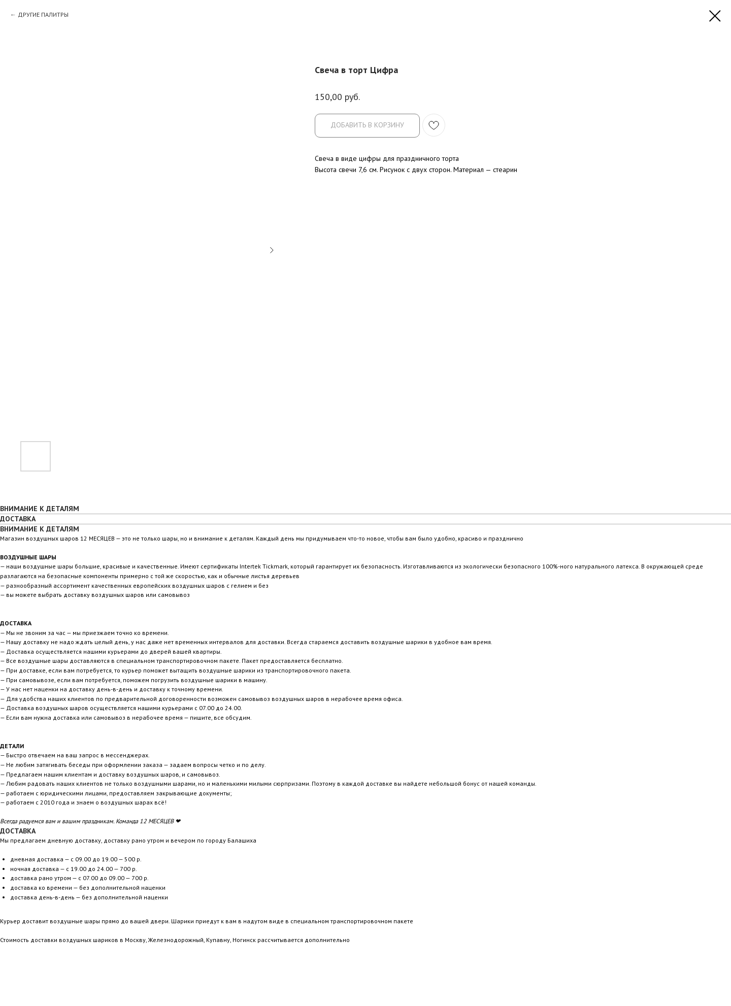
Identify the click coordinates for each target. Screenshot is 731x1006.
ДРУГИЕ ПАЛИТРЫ (43, 14)
